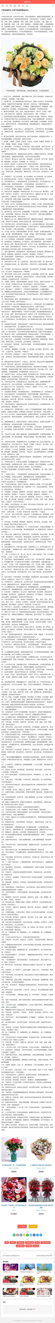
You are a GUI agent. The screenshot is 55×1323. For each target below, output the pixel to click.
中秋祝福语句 (29, 1242)
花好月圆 (36, 1246)
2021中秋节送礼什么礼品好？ (44, 1280)
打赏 (33, 1226)
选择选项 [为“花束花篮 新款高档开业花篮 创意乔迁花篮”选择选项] (41, 1213)
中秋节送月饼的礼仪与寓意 (44, 1292)
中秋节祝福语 (20, 1246)
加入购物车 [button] (14, 1213)
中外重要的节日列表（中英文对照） (44, 1269)
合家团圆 (28, 1246)
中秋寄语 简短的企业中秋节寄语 (44, 1255)
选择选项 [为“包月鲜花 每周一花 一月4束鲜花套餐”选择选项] (14, 1171)
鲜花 (11, 6)
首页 (2, 6)
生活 (23, 6)
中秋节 (37, 1242)
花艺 (27, 6)
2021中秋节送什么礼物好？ (10, 1280)
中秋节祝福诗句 (45, 1242)
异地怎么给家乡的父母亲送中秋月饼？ (27, 1281)
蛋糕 (19, 6)
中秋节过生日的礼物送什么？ (27, 1268)
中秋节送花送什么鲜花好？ (10, 1292)
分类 (6, 6)
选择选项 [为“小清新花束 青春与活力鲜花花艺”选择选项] (41, 1171)
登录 (34, 1309)
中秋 (7, 1242)
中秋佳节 (13, 1242)
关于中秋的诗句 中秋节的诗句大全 (11, 1255)
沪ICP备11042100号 (27, 1320)
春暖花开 (27, 2)
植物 (15, 6)
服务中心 (34, 1320)
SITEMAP (39, 1320)
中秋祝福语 (20, 1242)
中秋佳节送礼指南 (27, 1292)
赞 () (22, 1226)
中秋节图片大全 (10, 1268)
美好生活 (11, 13)
